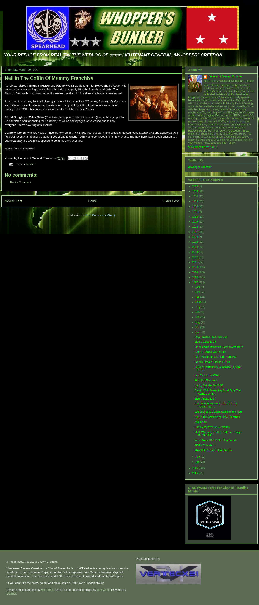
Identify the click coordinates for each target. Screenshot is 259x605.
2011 (195, 262)
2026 (195, 186)
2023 (195, 201)
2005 (195, 473)
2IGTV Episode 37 (205, 398)
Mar (198, 332)
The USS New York (206, 380)
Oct (197, 296)
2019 (195, 221)
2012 (195, 257)
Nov (198, 291)
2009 (195, 272)
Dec (198, 286)
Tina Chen (103, 589)
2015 (195, 241)
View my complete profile (202, 147)
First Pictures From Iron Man (211, 336)
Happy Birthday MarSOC (209, 385)
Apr (197, 327)
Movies (30, 164)
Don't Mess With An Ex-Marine (212, 426)
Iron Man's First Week (207, 375)
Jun (197, 317)
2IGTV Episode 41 (205, 445)
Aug (198, 307)
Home (92, 201)
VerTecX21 (48, 589)
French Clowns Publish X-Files (212, 362)
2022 (195, 206)
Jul (197, 312)
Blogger (11, 593)
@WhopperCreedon (199, 167)
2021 (195, 211)
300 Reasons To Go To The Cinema (215, 356)
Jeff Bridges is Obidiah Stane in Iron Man (218, 411)
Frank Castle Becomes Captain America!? (219, 346)
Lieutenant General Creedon (225, 76)
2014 (195, 247)
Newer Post (13, 201)
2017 (195, 231)
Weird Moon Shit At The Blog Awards (216, 440)
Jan (197, 461)
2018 (195, 226)
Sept (198, 301)
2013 (195, 252)
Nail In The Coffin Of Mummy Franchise (49, 78)
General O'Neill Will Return (210, 351)
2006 (195, 468)
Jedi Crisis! (201, 422)
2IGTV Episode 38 (205, 341)
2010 (195, 267)
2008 (195, 277)
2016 (195, 236)
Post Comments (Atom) (100, 215)
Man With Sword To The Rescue (213, 450)
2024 (195, 196)
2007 (195, 282)
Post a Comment (20, 182)
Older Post (171, 201)
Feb (198, 456)
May (198, 322)
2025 (195, 191)
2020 (195, 216)
